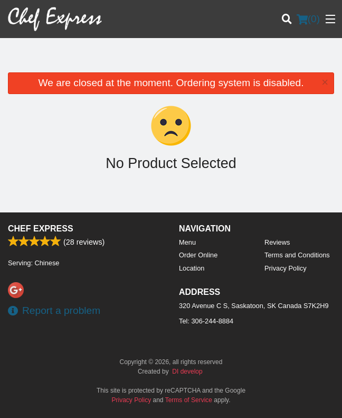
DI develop (187, 371)
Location (191, 268)
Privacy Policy (285, 268)
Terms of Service (188, 400)
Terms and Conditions (297, 255)
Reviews (277, 242)
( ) (308, 19)
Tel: (206, 321)
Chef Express (40, 228)
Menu (187, 242)
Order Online (198, 255)
